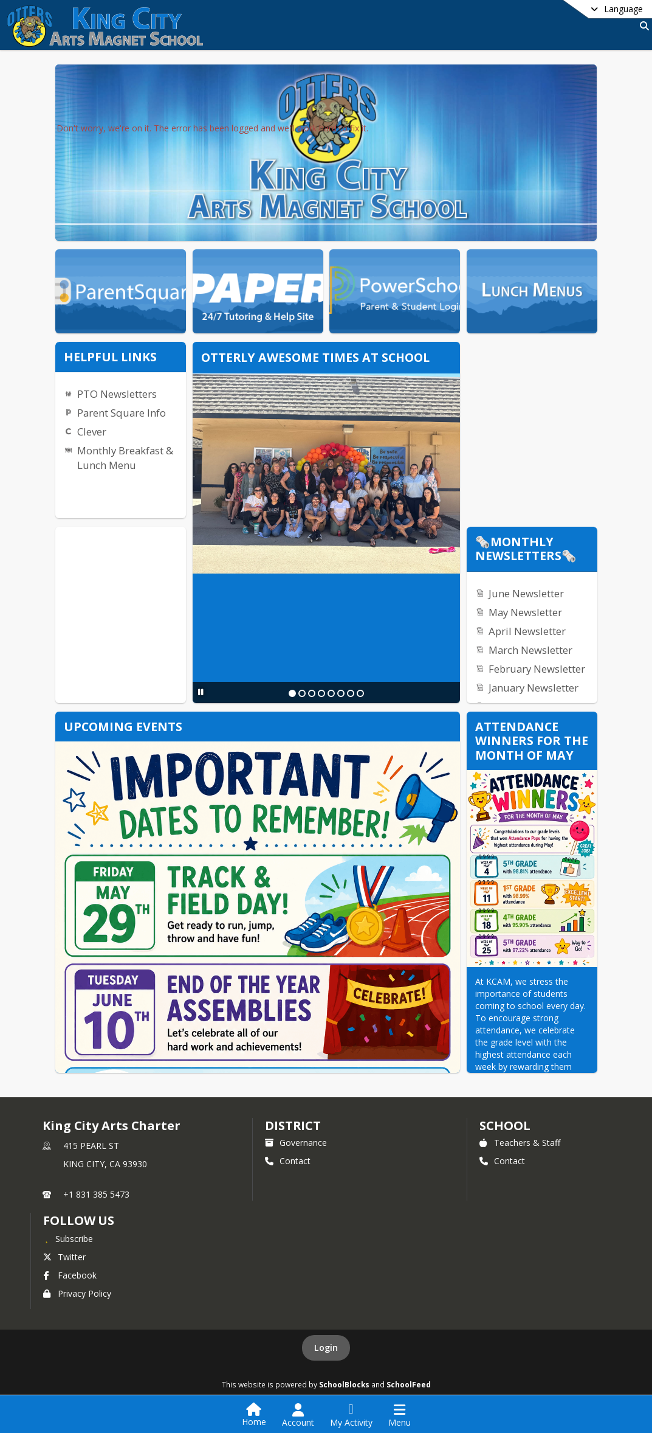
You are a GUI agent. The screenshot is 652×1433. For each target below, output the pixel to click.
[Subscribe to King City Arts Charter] (68, 1238)
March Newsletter (530, 650)
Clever (91, 432)
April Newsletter (527, 631)
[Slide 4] (321, 693)
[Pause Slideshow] (201, 692)
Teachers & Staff (519, 1142)
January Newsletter (533, 688)
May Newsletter (525, 612)
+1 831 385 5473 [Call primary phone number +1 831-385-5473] (96, 1194)
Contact (288, 1161)
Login (326, 1347)
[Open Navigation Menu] (399, 1415)
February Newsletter (537, 669)
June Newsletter (526, 593)
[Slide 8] (360, 693)
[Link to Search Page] (642, 26)
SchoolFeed (408, 1384)
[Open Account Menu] (298, 1415)
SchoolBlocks (344, 1384)
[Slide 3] (311, 693)
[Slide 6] (341, 693)
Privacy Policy (77, 1293)
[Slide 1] (292, 693)
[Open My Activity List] (351, 1415)
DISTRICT (293, 1125)
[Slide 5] (331, 693)
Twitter (64, 1257)
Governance (296, 1142)
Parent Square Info (121, 413)
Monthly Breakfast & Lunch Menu (125, 457)
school (504, 1125)
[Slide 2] (302, 693)
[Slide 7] (350, 693)
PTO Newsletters (117, 394)
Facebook (70, 1275)
